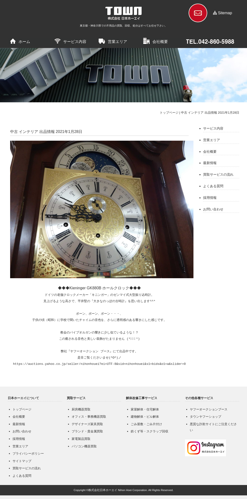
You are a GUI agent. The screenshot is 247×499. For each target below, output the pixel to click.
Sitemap (225, 13)
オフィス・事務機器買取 (89, 416)
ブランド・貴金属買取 (87, 431)
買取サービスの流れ (218, 174)
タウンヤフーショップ (205, 416)
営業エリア (117, 42)
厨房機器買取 (81, 409)
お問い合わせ (213, 209)
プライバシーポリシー (28, 453)
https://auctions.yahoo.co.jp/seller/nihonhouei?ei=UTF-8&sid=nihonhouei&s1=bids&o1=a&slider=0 (99, 364)
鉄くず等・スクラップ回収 (149, 431)
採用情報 (210, 198)
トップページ (169, 112)
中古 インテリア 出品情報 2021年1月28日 (210, 112)
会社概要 (160, 42)
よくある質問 (213, 186)
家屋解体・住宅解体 (145, 409)
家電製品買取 (81, 439)
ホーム (24, 42)
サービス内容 (74, 42)
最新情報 (210, 163)
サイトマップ (22, 461)
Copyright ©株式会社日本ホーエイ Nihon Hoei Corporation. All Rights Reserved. (123, 490)
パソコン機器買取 (84, 446)
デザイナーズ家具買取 (87, 424)
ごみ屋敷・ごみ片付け (146, 424)
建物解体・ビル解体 (145, 416)
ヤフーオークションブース (208, 409)
